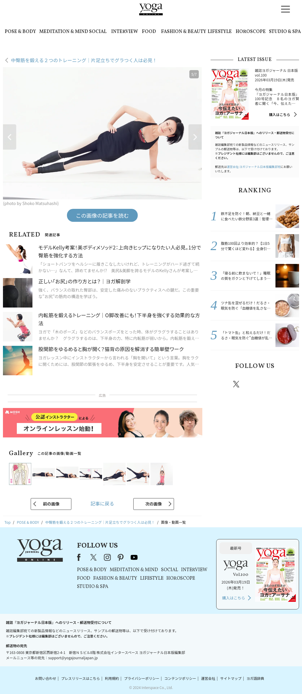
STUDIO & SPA (285, 32)
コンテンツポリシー (180, 678)
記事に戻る (102, 503)
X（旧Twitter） (94, 557)
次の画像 (153, 504)
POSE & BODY (20, 32)
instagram (254, 384)
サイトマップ (231, 678)
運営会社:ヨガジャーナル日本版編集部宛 (253, 166)
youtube (134, 557)
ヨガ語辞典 (255, 678)
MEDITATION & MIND (63, 32)
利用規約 (112, 678)
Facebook (220, 384)
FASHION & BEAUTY (183, 32)
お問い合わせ (45, 678)
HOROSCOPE (251, 32)
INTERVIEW (124, 32)
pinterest (272, 384)
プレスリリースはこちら (80, 678)
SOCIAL (97, 32)
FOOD (149, 32)
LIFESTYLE (220, 32)
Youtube (289, 384)
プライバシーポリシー (141, 678)
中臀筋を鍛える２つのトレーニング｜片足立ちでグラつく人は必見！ (84, 60)
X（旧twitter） (237, 384)
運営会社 (208, 678)
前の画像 (51, 504)
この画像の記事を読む (102, 215)
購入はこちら (279, 114)
